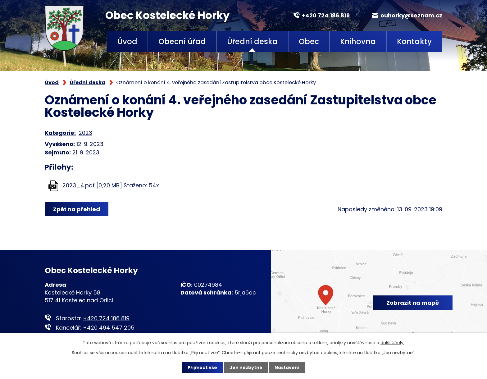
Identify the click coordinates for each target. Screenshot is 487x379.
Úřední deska (252, 41)
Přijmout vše (202, 367)
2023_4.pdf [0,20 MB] (92, 185)
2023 (85, 133)
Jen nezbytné (246, 367)
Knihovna (358, 41)
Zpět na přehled (76, 209)
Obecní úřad (182, 41)
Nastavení (287, 367)
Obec (309, 41)
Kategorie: (60, 133)
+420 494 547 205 (108, 327)
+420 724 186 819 (106, 318)
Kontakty (414, 41)
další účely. (392, 343)
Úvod (127, 41)
